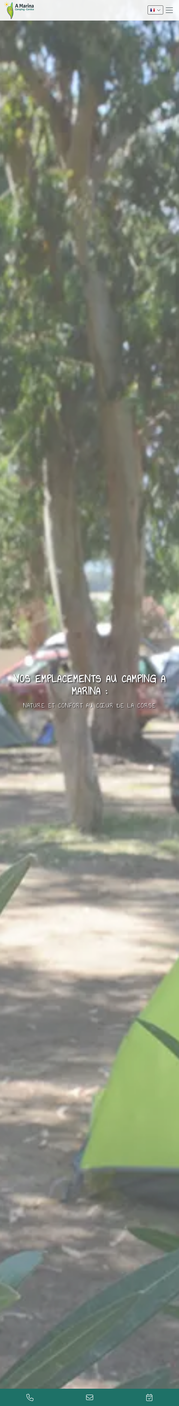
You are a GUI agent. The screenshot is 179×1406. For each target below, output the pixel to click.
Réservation (149, 1397)
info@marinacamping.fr (89, 1397)
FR (155, 9)
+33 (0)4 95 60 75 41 (30, 1397)
